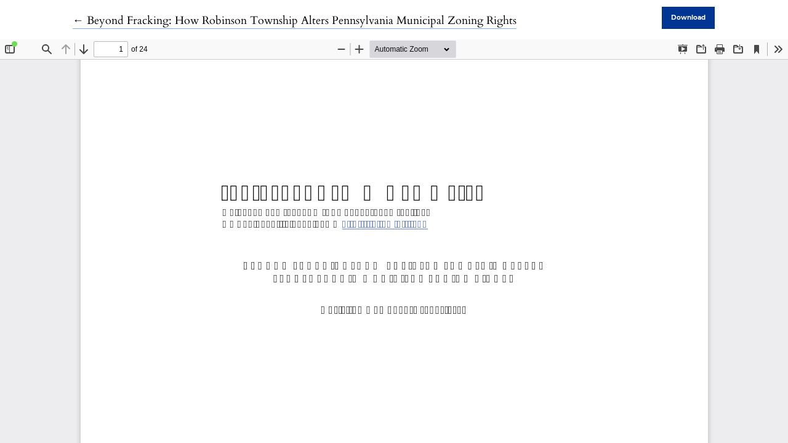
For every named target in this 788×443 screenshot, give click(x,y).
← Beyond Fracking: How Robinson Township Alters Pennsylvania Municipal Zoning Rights (295, 20)
